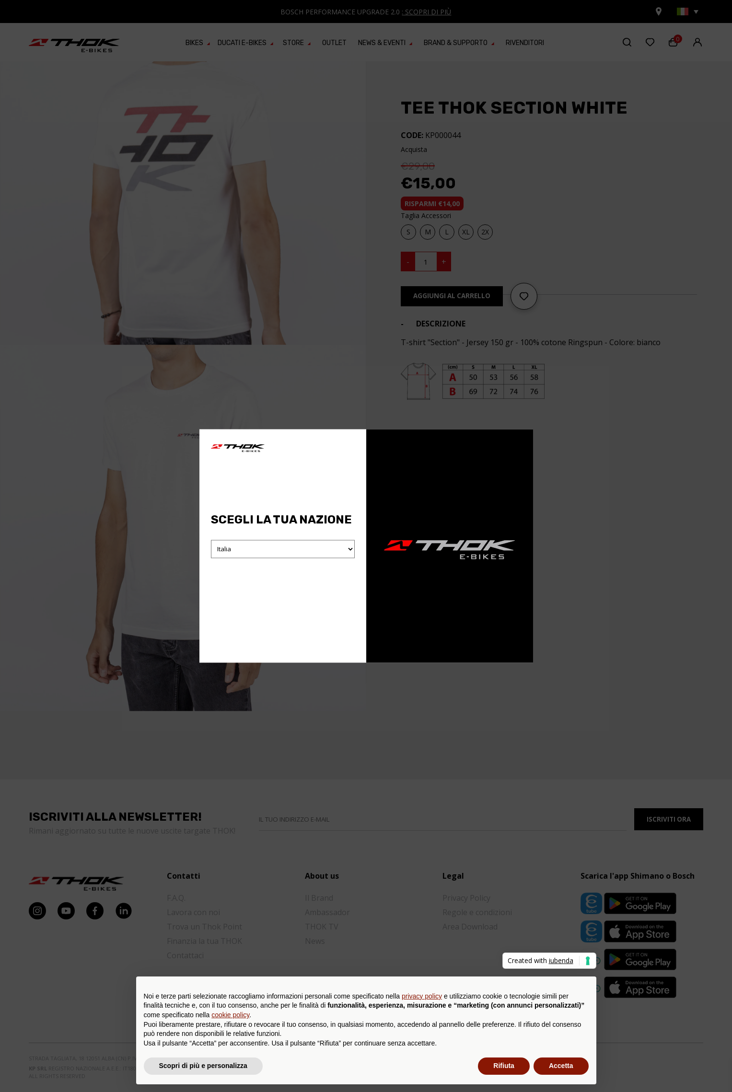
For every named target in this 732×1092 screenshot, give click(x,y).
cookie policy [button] (230, 1015)
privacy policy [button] (422, 996)
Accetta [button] (561, 1065)
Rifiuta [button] (503, 1065)
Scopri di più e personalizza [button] (203, 1065)
